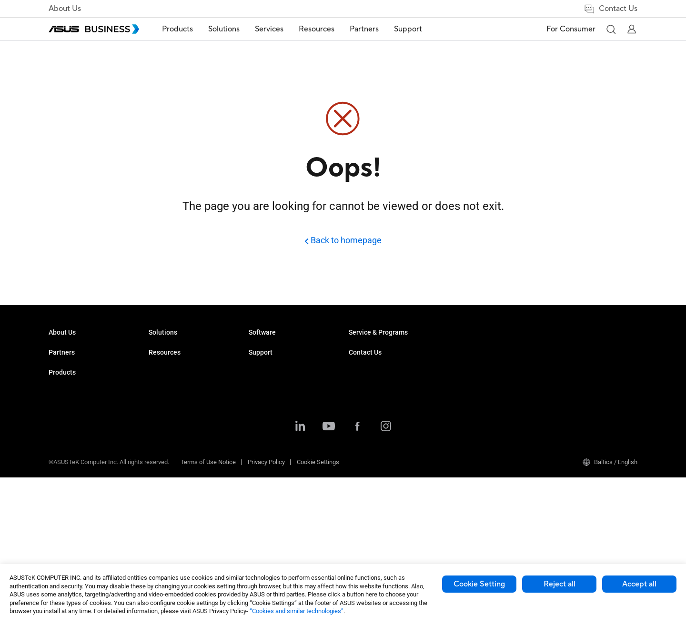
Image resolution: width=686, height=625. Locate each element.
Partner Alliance (70, 398)
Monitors (160, 376)
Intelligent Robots (172, 505)
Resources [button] (316, 29)
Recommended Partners (81, 413)
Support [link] (408, 29)
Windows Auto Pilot (375, 470)
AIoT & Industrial (171, 448)
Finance (259, 471)
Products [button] (177, 29)
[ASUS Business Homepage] (94, 29)
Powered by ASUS (473, 413)
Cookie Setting (479, 584)
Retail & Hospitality (274, 391)
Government (265, 485)
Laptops (160, 348)
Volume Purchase (572, 348)
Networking (164, 462)
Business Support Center (482, 348)
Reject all (559, 584)
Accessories (165, 519)
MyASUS (360, 427)
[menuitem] (177, 29)
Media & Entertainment (279, 456)
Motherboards (167, 419)
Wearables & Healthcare (181, 491)
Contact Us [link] (610, 9)
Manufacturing (268, 419)
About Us (65, 8)
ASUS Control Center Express (387, 455)
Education (262, 376)
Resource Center (371, 348)
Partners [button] (364, 29)
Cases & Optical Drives (179, 476)
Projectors (162, 391)
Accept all (639, 584)
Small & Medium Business (284, 348)
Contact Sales (567, 362)
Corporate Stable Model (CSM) (489, 398)
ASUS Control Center (376, 441)
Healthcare (263, 405)
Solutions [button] (224, 29)
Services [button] (269, 29)
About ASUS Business (78, 348)
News (356, 376)
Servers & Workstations (180, 405)
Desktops (162, 362)
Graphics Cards (169, 433)
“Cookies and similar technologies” (296, 611)
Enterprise (262, 362)
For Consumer (570, 29)
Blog (355, 391)
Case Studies (366, 362)
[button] (610, 29)
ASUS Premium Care (476, 384)
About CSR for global (76, 362)
